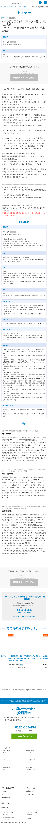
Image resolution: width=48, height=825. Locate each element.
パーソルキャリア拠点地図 (32, 789)
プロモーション (31, 763)
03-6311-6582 (24, 611)
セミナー (5, 767)
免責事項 (29, 794)
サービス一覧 (6, 748)
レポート (5, 770)
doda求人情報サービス (30, 751)
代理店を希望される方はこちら (8, 794)
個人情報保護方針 (10, 806)
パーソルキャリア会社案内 (8, 789)
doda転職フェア (30, 755)
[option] (24, 652)
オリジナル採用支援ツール (30, 759)
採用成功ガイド (6, 773)
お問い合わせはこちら (24, 736)
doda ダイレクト (7, 755)
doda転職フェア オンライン (7, 759)
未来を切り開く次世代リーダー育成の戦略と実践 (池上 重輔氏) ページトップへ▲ (24, 690)
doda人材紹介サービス (6, 751)
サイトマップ (30, 770)
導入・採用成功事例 (8, 763)
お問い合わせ (30, 767)
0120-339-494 (24, 727)
